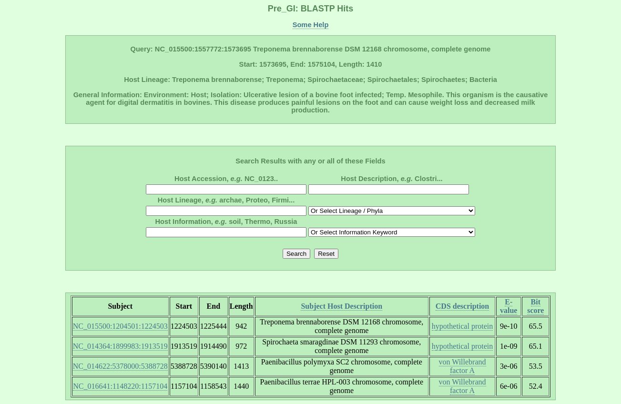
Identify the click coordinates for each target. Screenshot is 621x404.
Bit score (535, 306)
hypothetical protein (462, 326)
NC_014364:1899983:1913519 (120, 346)
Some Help (311, 25)
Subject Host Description (341, 306)
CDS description (462, 306)
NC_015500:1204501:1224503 (120, 326)
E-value (508, 306)
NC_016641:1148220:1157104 (120, 386)
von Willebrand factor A (462, 366)
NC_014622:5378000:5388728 (120, 366)
